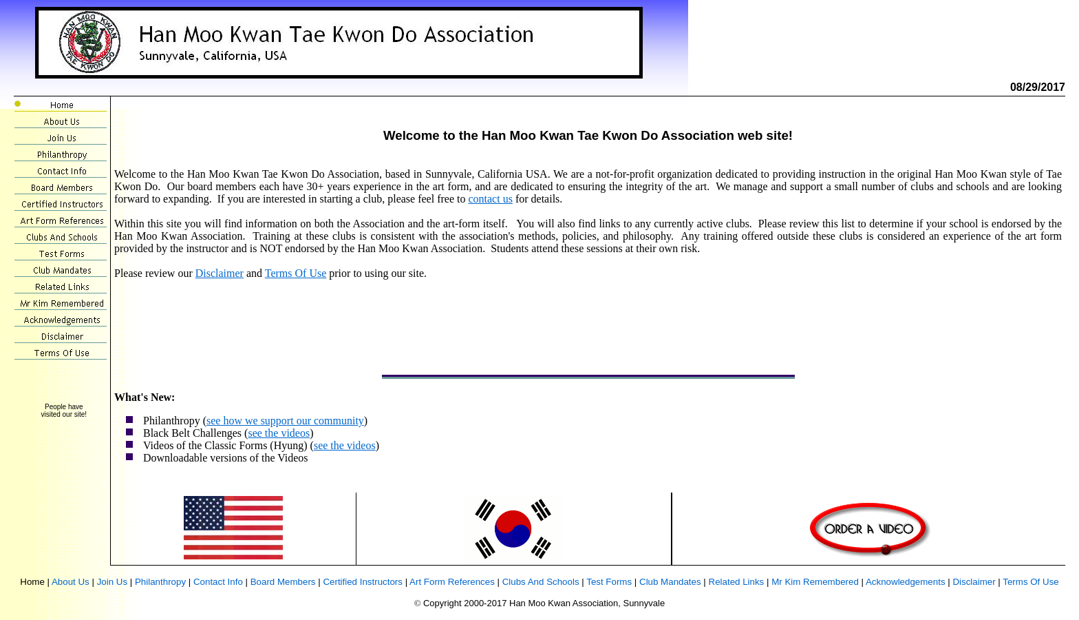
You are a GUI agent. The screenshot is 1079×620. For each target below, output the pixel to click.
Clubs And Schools (540, 582)
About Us (70, 582)
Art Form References (452, 582)
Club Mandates (670, 582)
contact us (490, 199)
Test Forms (609, 582)
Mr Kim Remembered (815, 582)
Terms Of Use (296, 273)
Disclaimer (219, 273)
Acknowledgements (906, 582)
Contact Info (218, 582)
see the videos (279, 433)
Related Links (737, 582)
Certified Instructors (363, 582)
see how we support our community (285, 420)
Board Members (283, 582)
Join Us (112, 582)
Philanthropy (160, 582)
